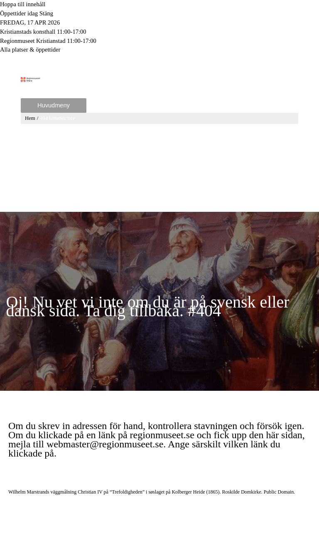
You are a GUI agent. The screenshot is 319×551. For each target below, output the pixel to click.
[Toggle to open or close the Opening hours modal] (159, 13)
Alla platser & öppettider (30, 49)
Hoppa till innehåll (22, 4)
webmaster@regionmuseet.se (105, 444)
